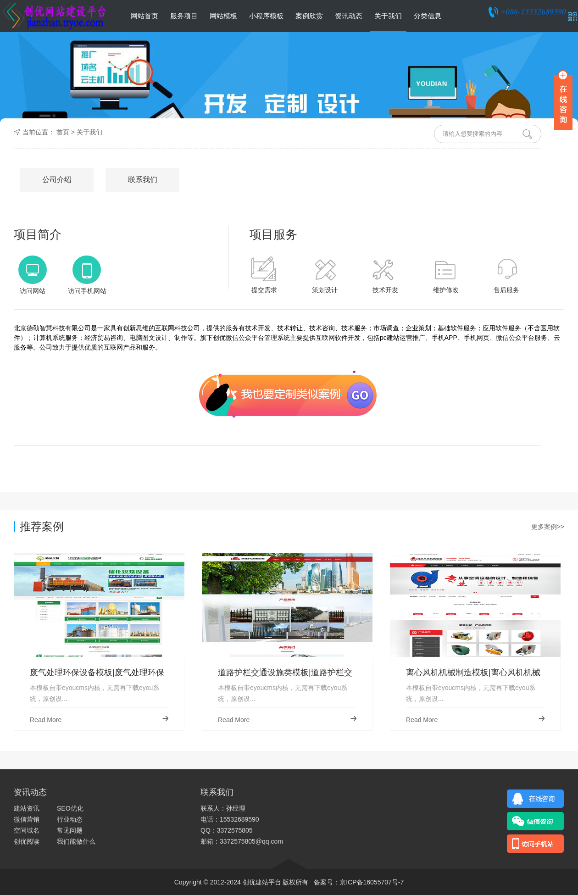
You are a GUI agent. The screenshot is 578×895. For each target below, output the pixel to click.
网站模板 (223, 16)
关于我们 (388, 16)
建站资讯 (26, 808)
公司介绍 (57, 179)
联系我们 (142, 179)
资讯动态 (348, 16)
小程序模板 (266, 16)
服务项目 (184, 16)
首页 (62, 132)
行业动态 (70, 819)
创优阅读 (26, 841)
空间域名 (26, 830)
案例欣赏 (309, 16)
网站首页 (144, 16)
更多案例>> (547, 526)
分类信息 (427, 16)
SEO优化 (70, 808)
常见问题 (70, 830)
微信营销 (26, 819)
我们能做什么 (76, 841)
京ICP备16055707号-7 (371, 882)
